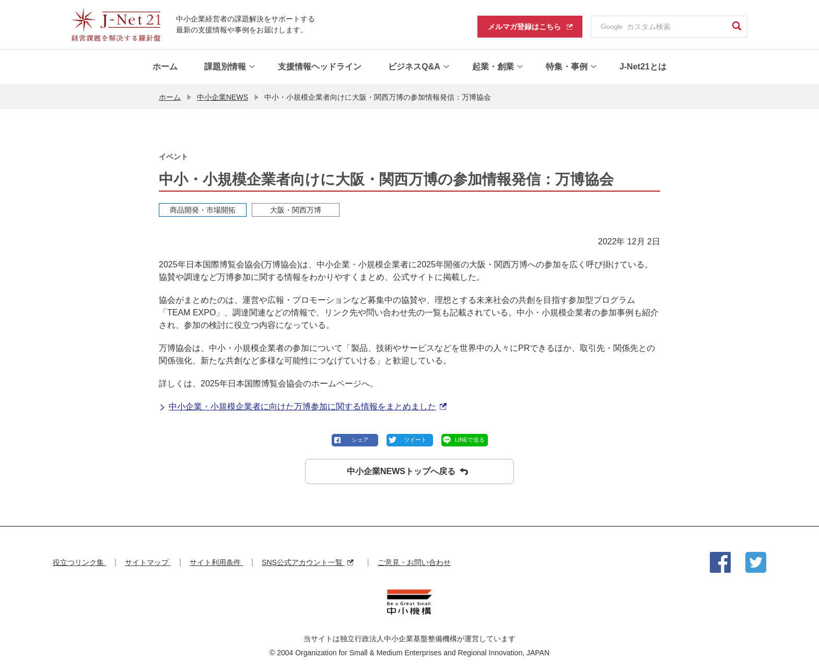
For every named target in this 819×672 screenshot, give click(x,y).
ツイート (415, 439)
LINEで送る (470, 439)
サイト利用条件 (216, 562)
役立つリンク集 (79, 562)
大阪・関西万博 (295, 209)
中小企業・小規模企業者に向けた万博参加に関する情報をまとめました (303, 406)
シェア (360, 439)
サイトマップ (148, 562)
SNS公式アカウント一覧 (307, 562)
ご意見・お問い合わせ (414, 562)
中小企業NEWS (222, 96)
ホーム (170, 96)
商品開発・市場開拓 (203, 209)
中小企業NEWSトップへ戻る (407, 471)
